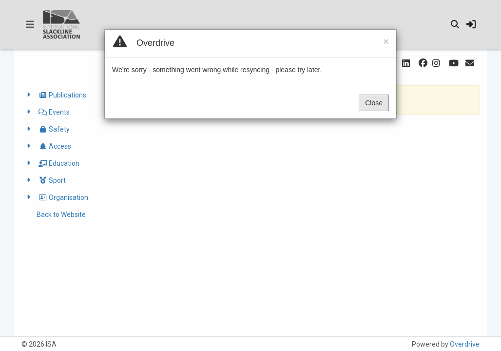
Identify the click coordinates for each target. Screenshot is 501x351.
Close (381, 103)
